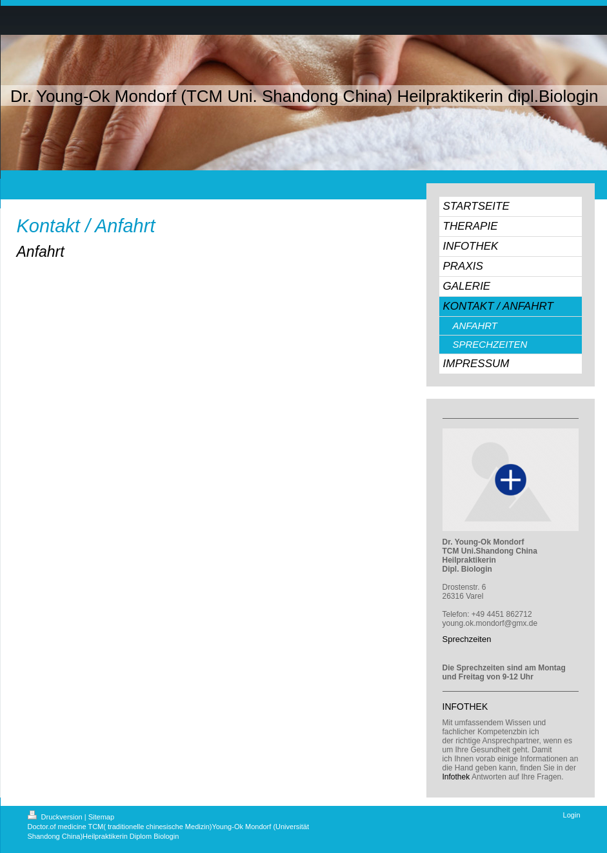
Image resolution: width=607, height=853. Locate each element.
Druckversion (56, 817)
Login (572, 815)
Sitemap (101, 817)
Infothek (456, 776)
